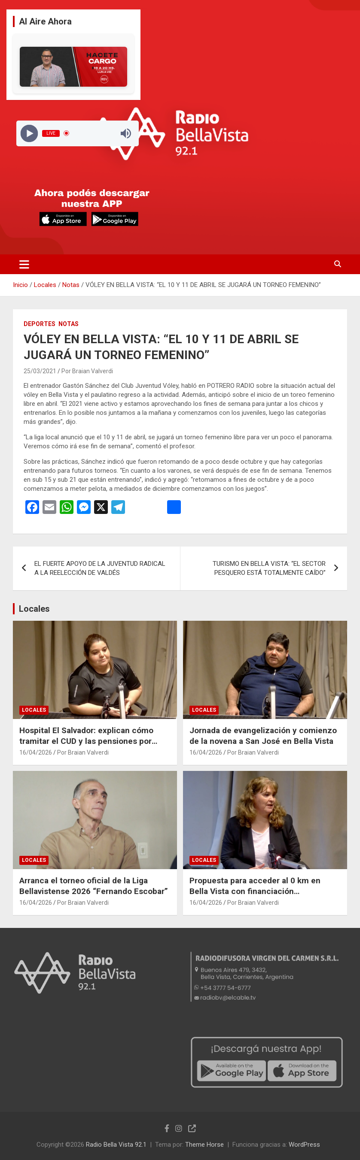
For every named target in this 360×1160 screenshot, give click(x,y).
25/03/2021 (40, 371)
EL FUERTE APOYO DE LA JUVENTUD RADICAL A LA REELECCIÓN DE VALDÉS (99, 568)
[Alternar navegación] (24, 264)
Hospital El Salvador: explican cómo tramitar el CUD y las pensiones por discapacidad (86, 740)
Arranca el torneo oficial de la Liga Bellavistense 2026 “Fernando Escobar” (93, 886)
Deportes (39, 323)
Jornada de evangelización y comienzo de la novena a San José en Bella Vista (263, 735)
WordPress (304, 1144)
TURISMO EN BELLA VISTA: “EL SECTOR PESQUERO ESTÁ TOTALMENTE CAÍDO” (269, 568)
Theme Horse (204, 1144)
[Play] (29, 133)
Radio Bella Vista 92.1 (116, 1144)
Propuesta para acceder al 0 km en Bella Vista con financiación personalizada (254, 891)
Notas (68, 323)
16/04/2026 (35, 752)
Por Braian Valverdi (87, 371)
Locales (34, 609)
